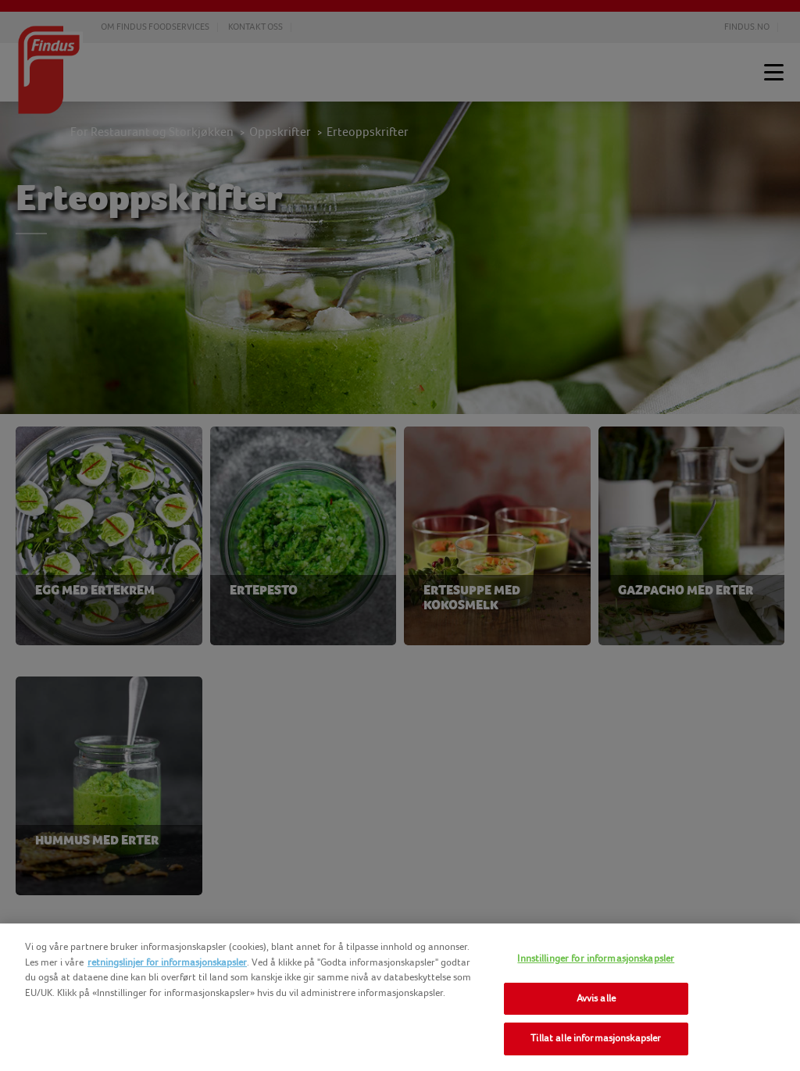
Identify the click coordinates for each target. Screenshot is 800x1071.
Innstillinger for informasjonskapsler (595, 958)
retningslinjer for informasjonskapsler (167, 962)
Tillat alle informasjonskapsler (595, 1038)
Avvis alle (596, 998)
